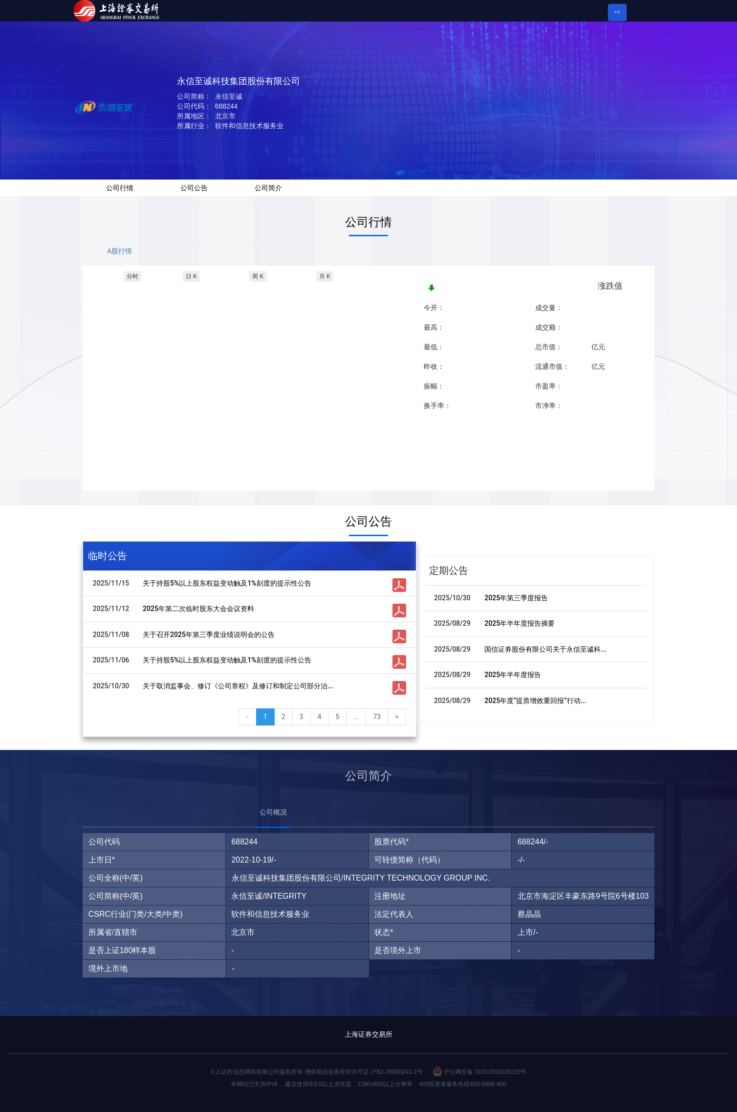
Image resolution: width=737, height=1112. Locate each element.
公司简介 (268, 188)
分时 (132, 276)
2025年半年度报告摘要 (519, 623)
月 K (324, 276)
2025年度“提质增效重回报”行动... (535, 700)
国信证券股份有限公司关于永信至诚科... (545, 649)
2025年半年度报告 (512, 675)
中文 (617, 12)
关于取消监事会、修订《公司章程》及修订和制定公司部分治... (238, 686)
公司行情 (119, 188)
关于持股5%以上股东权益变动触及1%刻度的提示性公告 (227, 583)
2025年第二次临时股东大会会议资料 (198, 609)
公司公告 (194, 188)
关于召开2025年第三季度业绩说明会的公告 (209, 634)
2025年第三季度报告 (516, 598)
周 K (257, 276)
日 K (191, 276)
